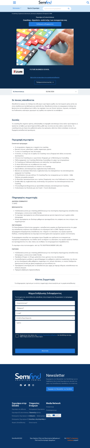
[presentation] (45, 343)
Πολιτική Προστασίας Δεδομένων (49, 438)
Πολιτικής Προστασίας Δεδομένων (47, 335)
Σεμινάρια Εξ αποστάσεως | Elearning (23, 412)
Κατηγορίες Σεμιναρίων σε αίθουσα (23, 416)
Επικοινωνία (33, 422)
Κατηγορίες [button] (16, 8)
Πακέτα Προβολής (35, 412)
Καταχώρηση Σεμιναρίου (37, 409)
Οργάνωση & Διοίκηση (24, 13)
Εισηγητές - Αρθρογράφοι (37, 416)
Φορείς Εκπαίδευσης (18, 422)
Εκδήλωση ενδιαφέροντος (45, 24)
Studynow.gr (50, 407)
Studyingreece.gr (51, 410)
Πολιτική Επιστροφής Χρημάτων (45, 440)
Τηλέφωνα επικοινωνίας (45, 82)
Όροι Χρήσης (34, 438)
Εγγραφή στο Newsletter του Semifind (60, 389)
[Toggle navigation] (14, 2)
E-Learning (14, 13)
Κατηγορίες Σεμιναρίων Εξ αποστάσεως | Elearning (28, 419)
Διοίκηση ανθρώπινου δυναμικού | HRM (41, 13)
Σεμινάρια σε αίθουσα (19, 409)
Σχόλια (45, 327)
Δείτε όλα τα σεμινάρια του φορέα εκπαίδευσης (45, 77)
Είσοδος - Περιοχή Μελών (37, 419)
